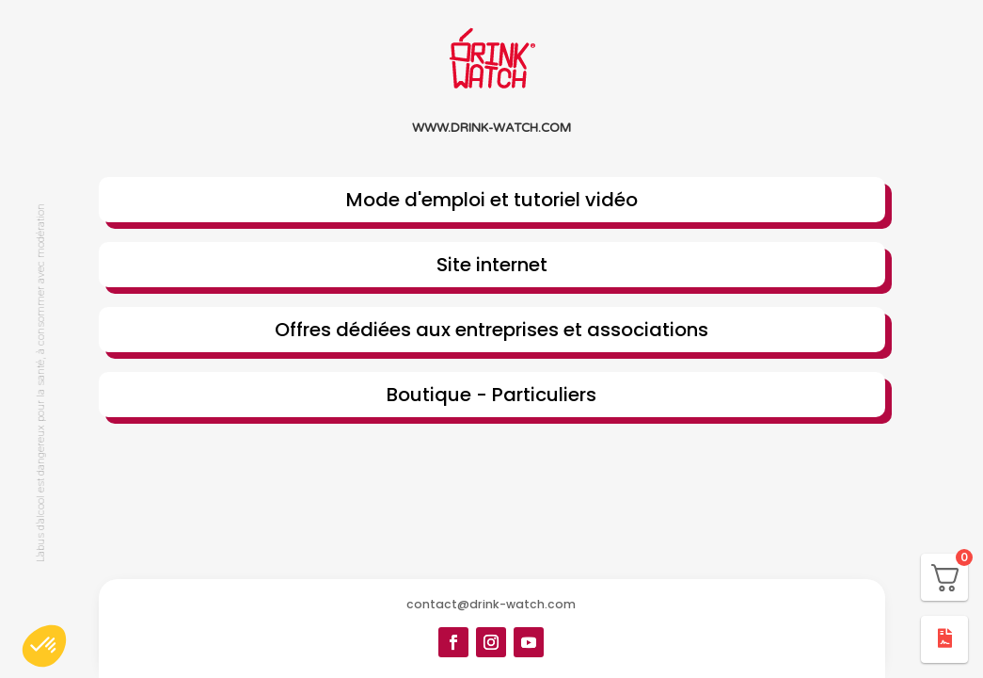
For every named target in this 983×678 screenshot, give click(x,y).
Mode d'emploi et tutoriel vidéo (492, 199)
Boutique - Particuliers (491, 394)
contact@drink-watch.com (491, 604)
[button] (44, 646)
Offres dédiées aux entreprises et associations (491, 329)
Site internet (491, 264)
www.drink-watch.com (491, 128)
